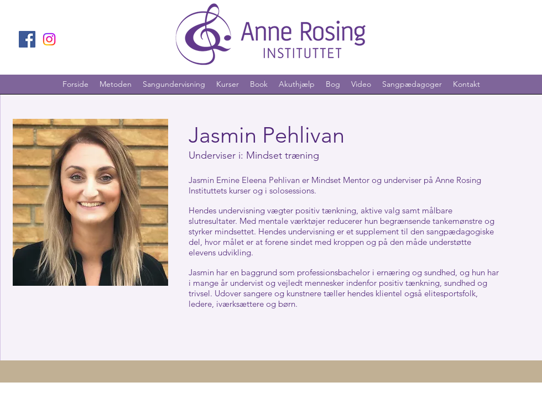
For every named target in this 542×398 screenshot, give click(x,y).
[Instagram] (49, 39)
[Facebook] (27, 39)
